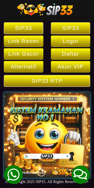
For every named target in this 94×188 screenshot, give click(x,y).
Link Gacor (23, 54)
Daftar (70, 54)
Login (70, 41)
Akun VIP (70, 66)
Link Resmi (23, 41)
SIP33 (23, 28)
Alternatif (23, 66)
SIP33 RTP (47, 81)
